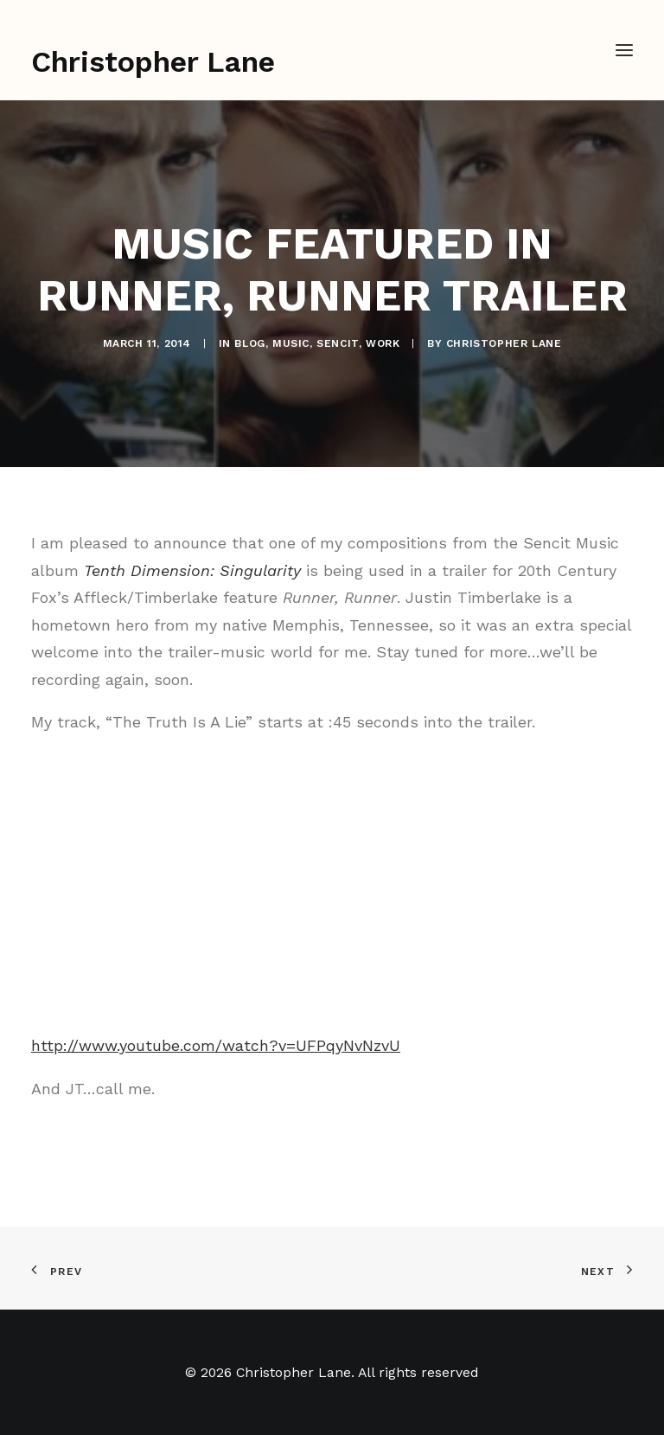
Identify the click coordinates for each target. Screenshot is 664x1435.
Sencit (337, 343)
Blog (249, 343)
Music (291, 343)
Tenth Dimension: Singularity (192, 570)
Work (382, 343)
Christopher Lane (504, 343)
